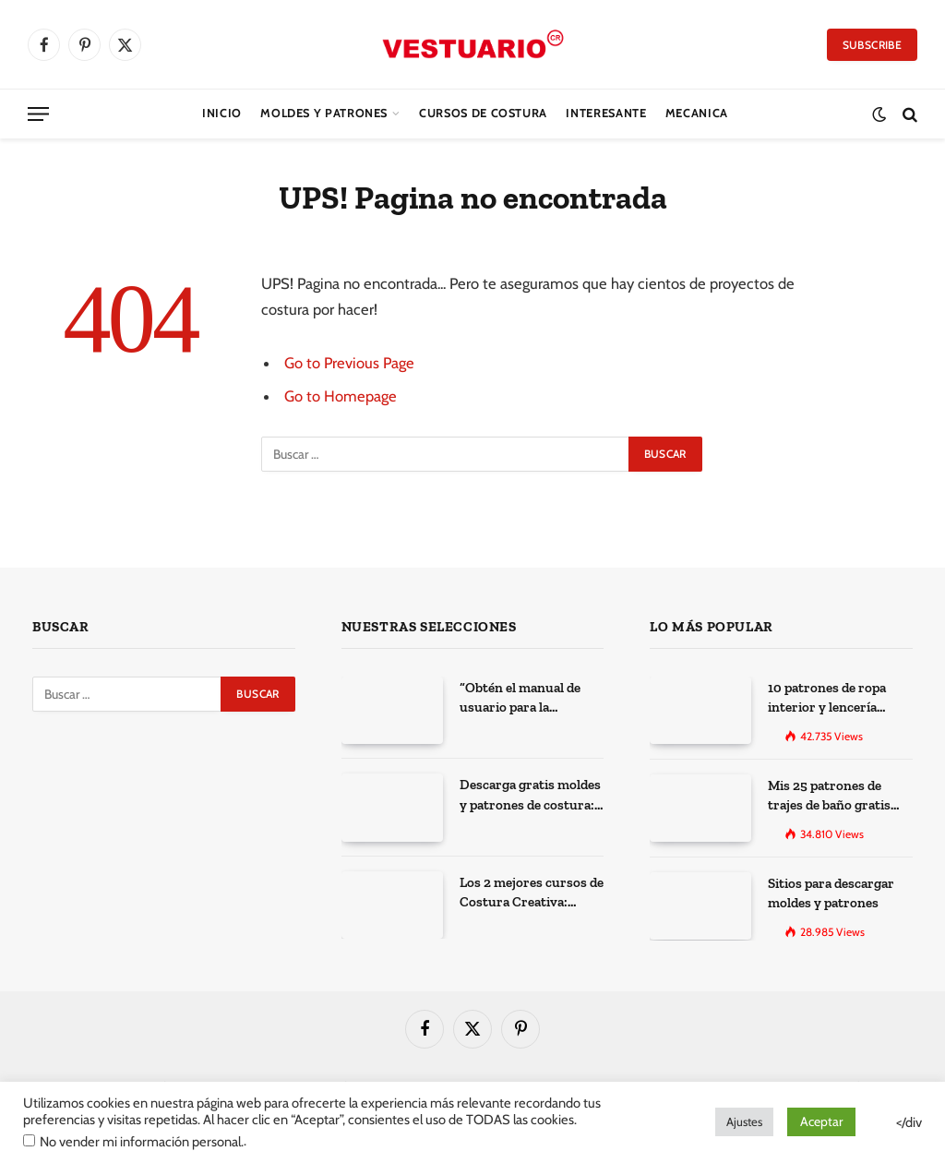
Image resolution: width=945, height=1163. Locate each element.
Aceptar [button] (821, 1121)
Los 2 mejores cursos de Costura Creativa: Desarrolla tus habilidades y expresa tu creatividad (532, 893)
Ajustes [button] (744, 1121)
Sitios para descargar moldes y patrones (831, 893)
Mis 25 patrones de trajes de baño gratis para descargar (829, 796)
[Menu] (38, 114)
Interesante (606, 113)
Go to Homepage (340, 396)
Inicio (222, 113)
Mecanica (696, 113)
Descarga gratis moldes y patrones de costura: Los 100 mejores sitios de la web (530, 795)
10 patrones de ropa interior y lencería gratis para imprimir (829, 698)
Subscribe (872, 45)
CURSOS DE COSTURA (483, 113)
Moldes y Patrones (324, 113)
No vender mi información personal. (142, 1141)
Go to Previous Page (349, 363)
